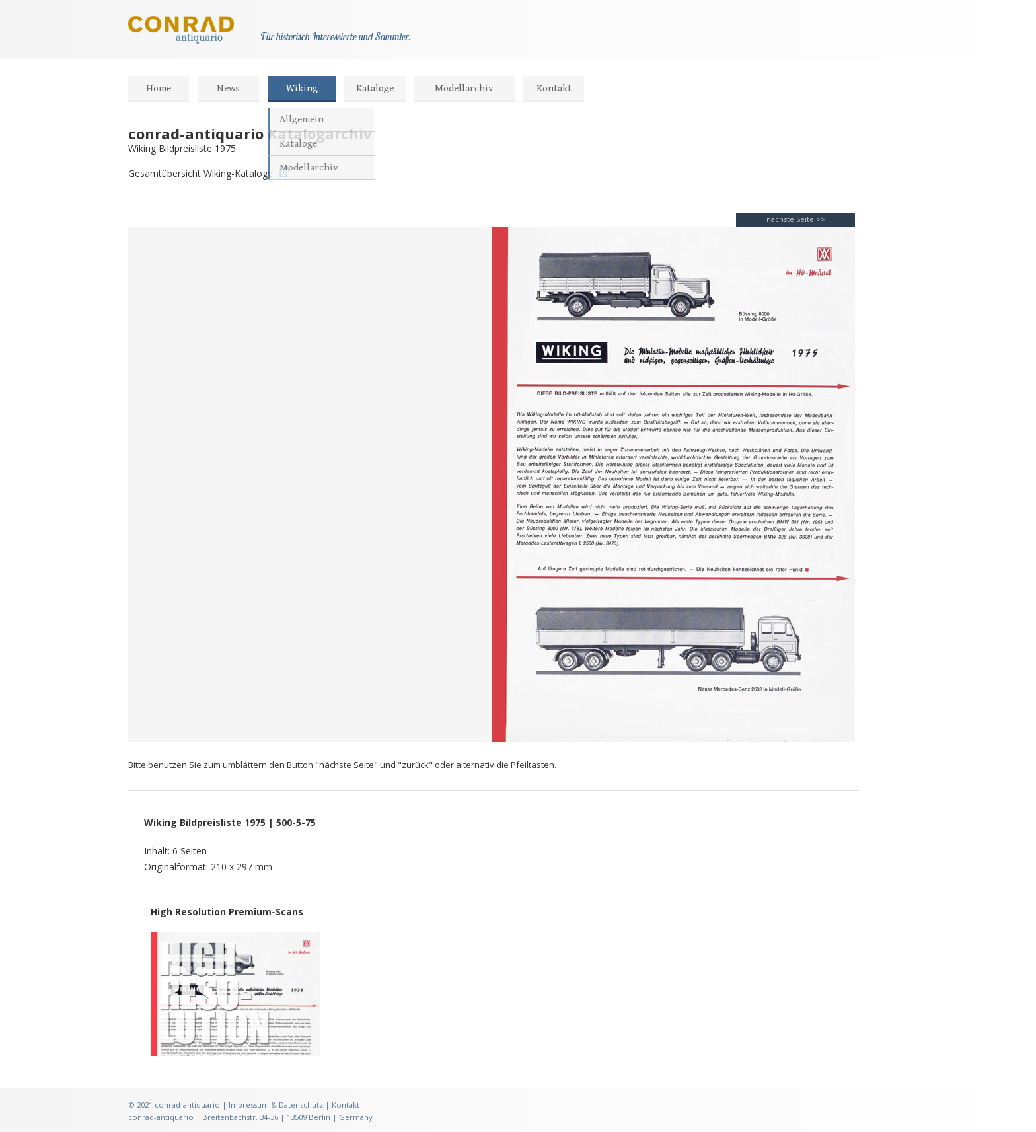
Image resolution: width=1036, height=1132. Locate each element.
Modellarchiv (464, 88)
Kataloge (375, 88)
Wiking (302, 88)
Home (158, 88)
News (228, 88)
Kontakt (554, 88)
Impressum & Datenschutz (276, 1105)
